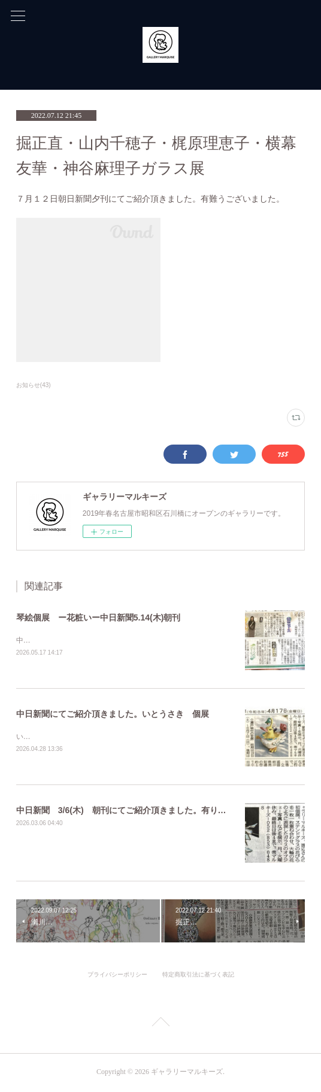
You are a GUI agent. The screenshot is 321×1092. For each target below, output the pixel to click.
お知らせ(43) (33, 385)
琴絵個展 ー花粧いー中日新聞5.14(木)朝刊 (98, 617)
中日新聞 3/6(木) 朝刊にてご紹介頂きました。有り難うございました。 (154, 811)
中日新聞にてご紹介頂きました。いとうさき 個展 (112, 714)
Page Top (160, 1025)
